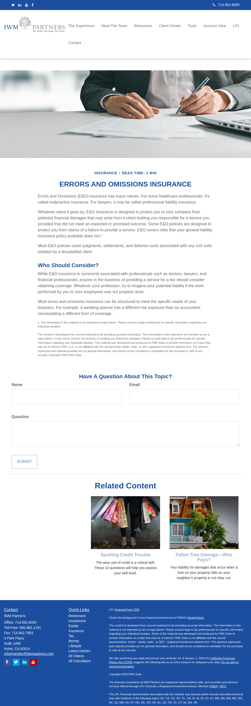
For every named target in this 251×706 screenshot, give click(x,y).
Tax (71, 616)
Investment (77, 601)
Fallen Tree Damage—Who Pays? (204, 538)
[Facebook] (33, 5)
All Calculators (80, 641)
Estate (74, 606)
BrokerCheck (196, 598)
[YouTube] (26, 5)
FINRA (213, 666)
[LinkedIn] (19, 5)
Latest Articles (79, 631)
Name (17, 365)
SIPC (223, 666)
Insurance (76, 611)
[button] (84, 25)
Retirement (77, 596)
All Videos (76, 636)
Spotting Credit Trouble (125, 535)
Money (74, 621)
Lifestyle (75, 626)
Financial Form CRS (126, 590)
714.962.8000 (226, 5)
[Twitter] (13, 5)
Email (134, 365)
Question (20, 397)
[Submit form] (24, 442)
